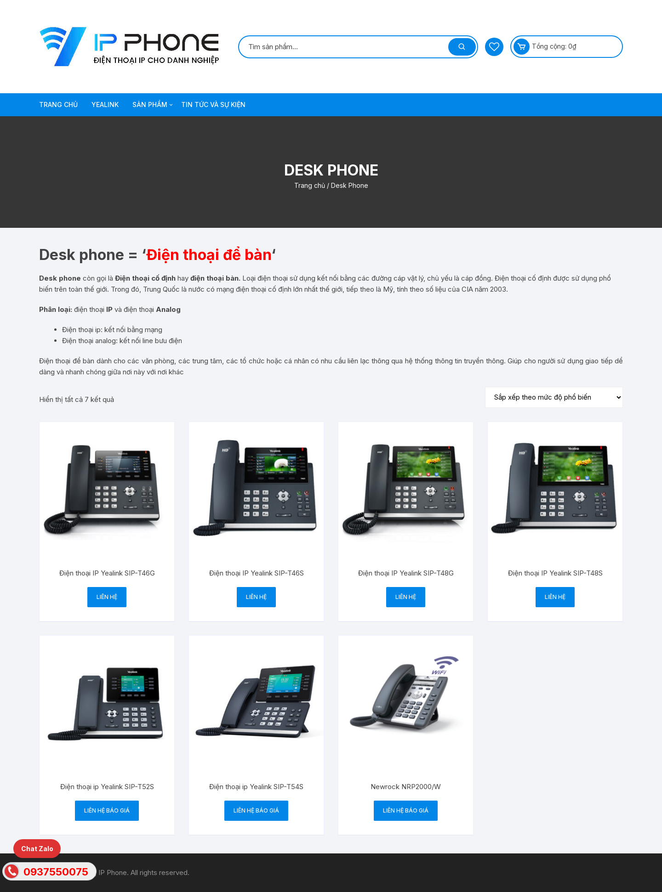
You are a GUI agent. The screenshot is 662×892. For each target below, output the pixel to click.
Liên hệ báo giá (107, 810)
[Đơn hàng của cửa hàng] (554, 397)
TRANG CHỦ (58, 104)
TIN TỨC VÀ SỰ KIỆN (213, 104)
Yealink (105, 104)
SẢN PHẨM (153, 104)
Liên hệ (107, 596)
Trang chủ (309, 185)
